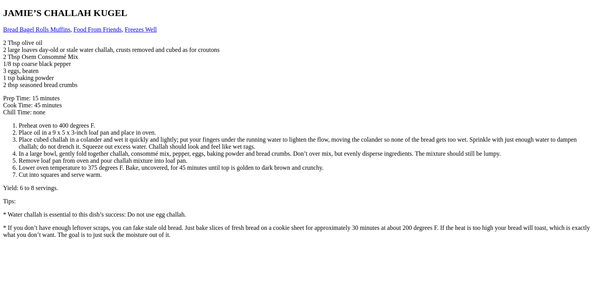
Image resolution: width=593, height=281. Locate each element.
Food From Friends (98, 29)
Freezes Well (141, 29)
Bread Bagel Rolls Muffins (37, 29)
